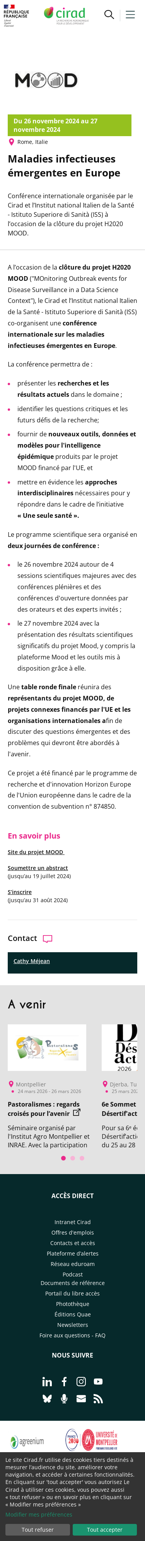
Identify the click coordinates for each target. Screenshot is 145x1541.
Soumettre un (26, 868)
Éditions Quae (73, 1314)
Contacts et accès (72, 1243)
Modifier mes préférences (38, 1514)
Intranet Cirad (73, 1222)
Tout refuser (38, 1529)
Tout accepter (105, 1529)
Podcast (73, 1274)
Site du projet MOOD (36, 852)
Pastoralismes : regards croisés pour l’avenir (44, 1109)
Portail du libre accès (72, 1293)
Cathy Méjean (32, 961)
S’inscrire (20, 892)
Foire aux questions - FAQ (72, 1335)
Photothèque (72, 1304)
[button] (109, 15)
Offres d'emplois (72, 1232)
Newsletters (72, 1324)
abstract (56, 868)
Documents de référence (73, 1283)
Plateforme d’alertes (73, 1253)
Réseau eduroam (73, 1264)
